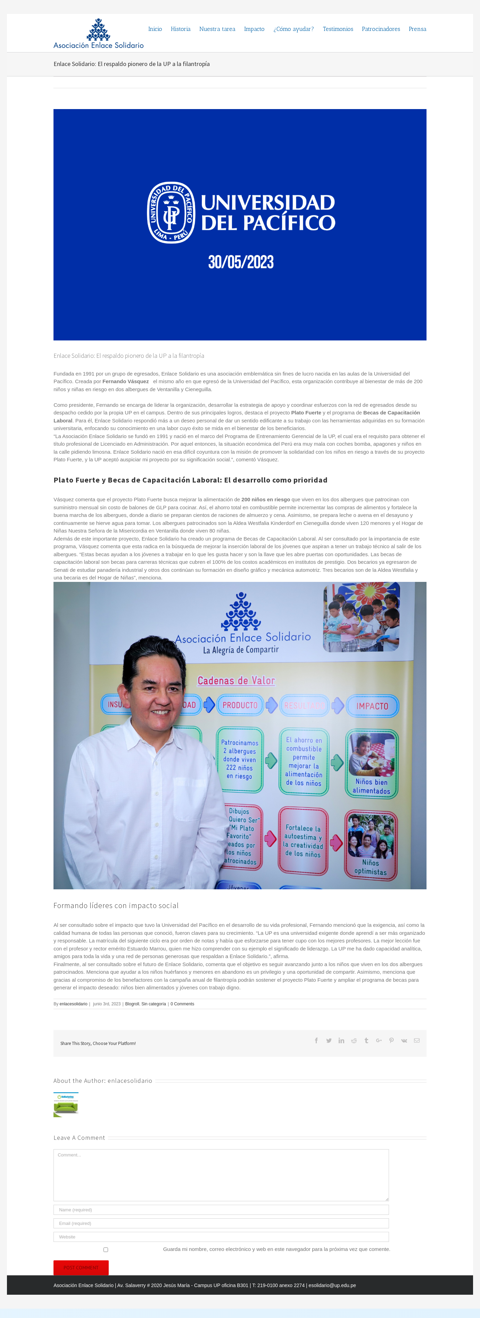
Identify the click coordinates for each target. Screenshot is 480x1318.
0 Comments (182, 1004)
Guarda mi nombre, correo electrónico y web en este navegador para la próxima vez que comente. (277, 1249)
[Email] (221, 1223)
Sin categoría (153, 1004)
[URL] (221, 1237)
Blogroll (132, 1004)
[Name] (221, 1210)
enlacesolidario (74, 1004)
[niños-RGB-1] (240, 224)
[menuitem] (159, 28)
